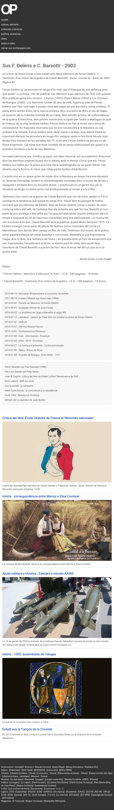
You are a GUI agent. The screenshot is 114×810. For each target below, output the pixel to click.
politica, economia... (11, 34)
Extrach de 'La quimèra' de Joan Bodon (25, 400)
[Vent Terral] (27, 770)
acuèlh (4, 19)
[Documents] (36, 788)
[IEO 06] (98, 792)
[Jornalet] (19, 767)
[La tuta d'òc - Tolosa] (46, 773)
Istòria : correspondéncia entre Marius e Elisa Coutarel (40, 496)
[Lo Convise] (62, 795)
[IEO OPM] (85, 795)
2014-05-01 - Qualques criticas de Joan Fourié (29, 307)
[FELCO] (31, 792)
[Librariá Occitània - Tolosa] (22, 773)
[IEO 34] (89, 792)
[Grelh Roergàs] (39, 795)
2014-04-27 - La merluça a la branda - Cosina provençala (34, 345)
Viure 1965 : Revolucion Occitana (22, 395)
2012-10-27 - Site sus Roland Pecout (24, 326)
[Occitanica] (59, 792)
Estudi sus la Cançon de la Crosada (27, 729)
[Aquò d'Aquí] (58, 767)
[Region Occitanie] (34, 801)
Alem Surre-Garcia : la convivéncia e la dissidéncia (31, 390)
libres (4, 38)
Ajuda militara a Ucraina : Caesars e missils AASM (37, 573)
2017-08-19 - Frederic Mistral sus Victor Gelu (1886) (32, 298)
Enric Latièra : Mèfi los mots (19, 381)
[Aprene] (18, 795)
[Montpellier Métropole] (54, 801)
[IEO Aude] (74, 795)
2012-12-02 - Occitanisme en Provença (25, 331)
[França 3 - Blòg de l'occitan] (38, 767)
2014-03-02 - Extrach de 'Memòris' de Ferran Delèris (32, 303)
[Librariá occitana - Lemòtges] (15, 776)
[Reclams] (29, 779)
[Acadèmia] (71, 792)
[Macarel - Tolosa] (39, 776)
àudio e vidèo (8, 43)
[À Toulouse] (18, 801)
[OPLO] (106, 792)
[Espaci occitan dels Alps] (101, 773)
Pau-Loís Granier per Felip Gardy (21, 371)
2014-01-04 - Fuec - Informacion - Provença (27, 336)
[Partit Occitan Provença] (81, 782)
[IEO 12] (26, 795)
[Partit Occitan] (39, 782)
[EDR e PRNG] (65, 770)
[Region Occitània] (25, 785)
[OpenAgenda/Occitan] (101, 795)
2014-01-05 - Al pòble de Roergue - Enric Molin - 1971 (32, 355)
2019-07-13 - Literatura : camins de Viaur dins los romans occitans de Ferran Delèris (48, 317)
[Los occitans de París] (18, 788)
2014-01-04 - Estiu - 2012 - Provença (24, 340)
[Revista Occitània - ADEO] (76, 779)
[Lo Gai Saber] (16, 779)
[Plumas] (94, 779)
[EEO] (10, 795)
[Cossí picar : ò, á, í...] (53, 788)
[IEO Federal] (8, 798)
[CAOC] (81, 792)
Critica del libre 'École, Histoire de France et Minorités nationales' (48, 418)
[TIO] (11, 792)
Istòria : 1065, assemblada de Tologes (29, 654)
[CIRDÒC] (48, 792)
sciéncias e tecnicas (11, 29)
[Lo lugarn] (14, 782)
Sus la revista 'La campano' (19, 385)
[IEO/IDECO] (39, 770)
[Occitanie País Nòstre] (57, 782)
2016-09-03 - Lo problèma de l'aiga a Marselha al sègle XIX (35, 312)
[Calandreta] (20, 792)
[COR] (39, 792)
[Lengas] (39, 779)
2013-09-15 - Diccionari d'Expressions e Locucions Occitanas (37, 293)
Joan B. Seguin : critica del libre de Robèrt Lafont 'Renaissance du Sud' (41, 376)
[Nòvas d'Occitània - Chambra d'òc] (82, 767)
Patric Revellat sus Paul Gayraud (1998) (25, 367)
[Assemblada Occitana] (45, 785)
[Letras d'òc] (52, 770)
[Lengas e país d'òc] (54, 779)
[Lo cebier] (25, 782)
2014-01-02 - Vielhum (16, 322)
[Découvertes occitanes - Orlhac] (72, 773)
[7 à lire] (51, 795)
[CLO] (3, 795)
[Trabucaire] (14, 770)
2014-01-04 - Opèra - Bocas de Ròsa (23, 350)
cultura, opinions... (10, 24)
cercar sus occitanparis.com (16, 48)
